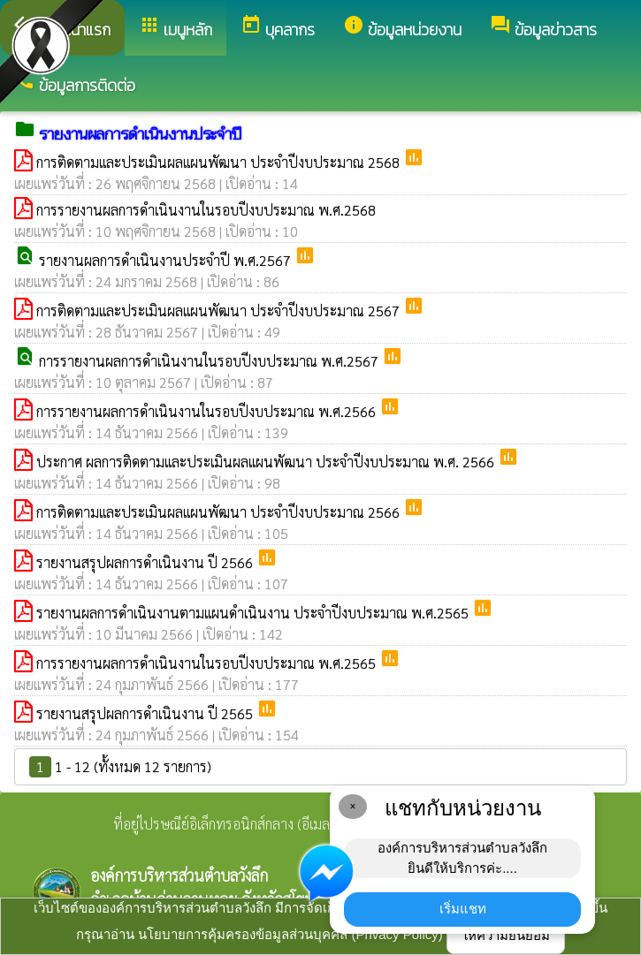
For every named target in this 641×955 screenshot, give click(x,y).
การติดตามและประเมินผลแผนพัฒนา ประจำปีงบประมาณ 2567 (219, 310)
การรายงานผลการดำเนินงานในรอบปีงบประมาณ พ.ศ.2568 (206, 210)
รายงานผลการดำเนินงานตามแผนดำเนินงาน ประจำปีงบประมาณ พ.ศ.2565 (254, 612)
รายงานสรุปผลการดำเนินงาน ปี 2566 (146, 562)
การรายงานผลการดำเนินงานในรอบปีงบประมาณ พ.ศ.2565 (207, 663)
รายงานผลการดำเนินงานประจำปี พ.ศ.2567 (166, 260)
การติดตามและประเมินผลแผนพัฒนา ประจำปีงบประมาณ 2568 (219, 162)
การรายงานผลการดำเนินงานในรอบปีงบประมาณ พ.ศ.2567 (210, 361)
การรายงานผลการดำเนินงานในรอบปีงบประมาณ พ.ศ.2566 (207, 411)
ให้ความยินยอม (506, 935)
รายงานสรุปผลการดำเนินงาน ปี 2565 (146, 713)
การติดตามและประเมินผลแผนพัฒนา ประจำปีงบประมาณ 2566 (219, 512)
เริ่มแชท (462, 908)
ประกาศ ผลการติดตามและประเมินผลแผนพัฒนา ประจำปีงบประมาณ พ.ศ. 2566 (267, 461)
